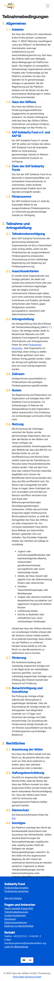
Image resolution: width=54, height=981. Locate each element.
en (30, 960)
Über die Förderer (13, 898)
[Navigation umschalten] (48, 6)
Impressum (10, 919)
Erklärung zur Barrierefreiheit (19, 926)
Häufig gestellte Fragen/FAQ (18, 908)
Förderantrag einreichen (16, 891)
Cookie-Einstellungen (15, 915)
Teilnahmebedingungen (16, 912)
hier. (14, 818)
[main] (27, 446)
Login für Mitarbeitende (16, 946)
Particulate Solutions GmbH (27, 976)
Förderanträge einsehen (16, 887)
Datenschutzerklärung (15, 922)
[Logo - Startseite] (10, 6)
